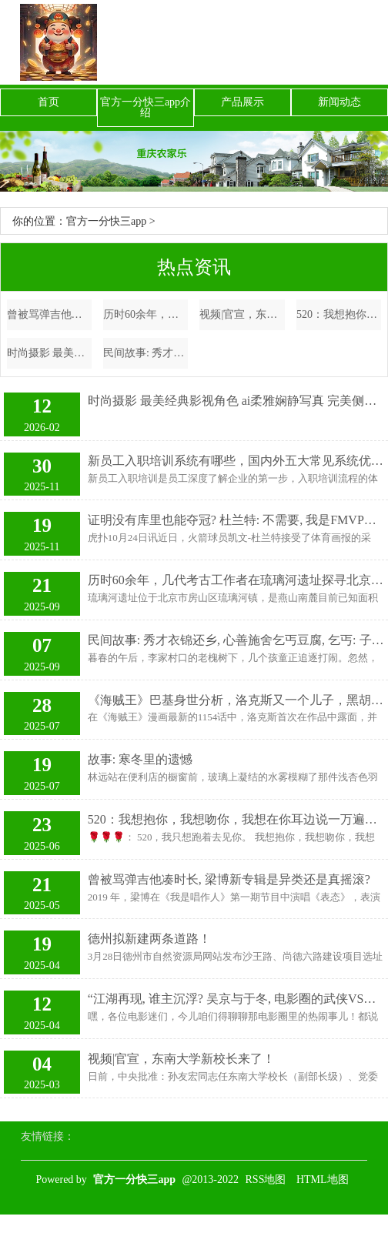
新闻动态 (339, 102)
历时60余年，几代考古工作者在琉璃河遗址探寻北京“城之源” (145, 314)
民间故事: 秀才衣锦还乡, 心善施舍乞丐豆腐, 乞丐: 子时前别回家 (145, 353)
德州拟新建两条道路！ (149, 938)
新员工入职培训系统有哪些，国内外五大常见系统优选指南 (236, 460)
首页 (48, 102)
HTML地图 (322, 1179)
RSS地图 (266, 1179)
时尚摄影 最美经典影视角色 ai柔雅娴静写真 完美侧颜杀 (49, 353)
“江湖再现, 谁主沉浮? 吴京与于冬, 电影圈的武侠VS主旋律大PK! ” (236, 998)
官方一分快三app (106, 221)
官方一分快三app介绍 (145, 107)
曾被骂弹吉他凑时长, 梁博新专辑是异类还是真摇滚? (49, 314)
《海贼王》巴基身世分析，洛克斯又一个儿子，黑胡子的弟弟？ (236, 700)
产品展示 (242, 102)
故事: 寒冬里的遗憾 (140, 759)
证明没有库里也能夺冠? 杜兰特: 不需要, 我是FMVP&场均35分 (236, 519)
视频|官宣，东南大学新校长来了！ (241, 314)
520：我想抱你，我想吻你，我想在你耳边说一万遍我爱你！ (338, 314)
